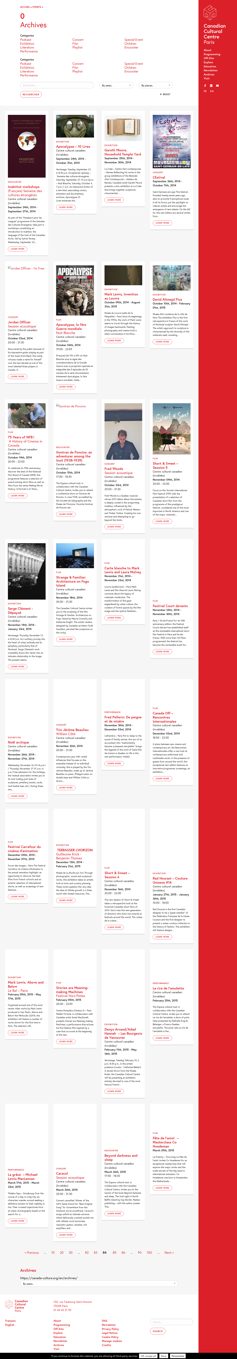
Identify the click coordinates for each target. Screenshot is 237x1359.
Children (130, 43)
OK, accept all (148, 1356)
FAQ (104, 1321)
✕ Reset (165, 94)
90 (140, 1252)
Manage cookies (112, 1341)
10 (53, 1252)
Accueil (25, 7)
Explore (208, 62)
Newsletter (211, 70)
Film (75, 43)
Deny (164, 1356)
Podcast (25, 39)
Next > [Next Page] (169, 1252)
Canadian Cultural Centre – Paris (215, 25)
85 (114, 1252)
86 (123, 1252)
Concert (77, 39)
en (212, 91)
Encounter (131, 47)
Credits (106, 1345)
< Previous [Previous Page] (32, 1252)
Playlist (77, 47)
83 (95, 1252)
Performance (29, 51)
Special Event (133, 39)
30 (71, 1252)
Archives (209, 74)
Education (210, 66)
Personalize (178, 1356)
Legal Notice (110, 1333)
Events (37, 7)
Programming (212, 54)
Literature (27, 47)
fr (205, 91)
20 (62, 1252)
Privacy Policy (110, 1329)
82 (87, 1252)
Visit (207, 78)
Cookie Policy (110, 1337)
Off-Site (209, 58)
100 (149, 1252)
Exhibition (27, 43)
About (207, 50)
